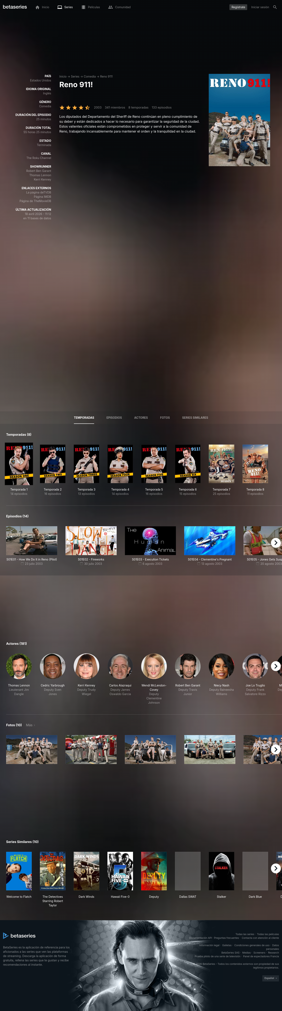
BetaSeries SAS (230, 952)
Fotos (165, 417)
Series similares (195, 417)
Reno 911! (106, 76)
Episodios (114, 417)
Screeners (259, 952)
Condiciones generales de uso (252, 945)
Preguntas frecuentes (226, 937)
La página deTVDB (38, 192)
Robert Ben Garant (38, 171)
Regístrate (238, 7)
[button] (19, 679)
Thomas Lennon (40, 175)
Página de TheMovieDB (35, 201)
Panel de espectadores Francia (261, 956)
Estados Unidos (40, 80)
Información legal (209, 945)
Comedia (90, 76)
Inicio (63, 76)
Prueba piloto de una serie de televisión (217, 956)
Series (75, 76)
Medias (246, 952)
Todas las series (245, 934)
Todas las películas (268, 934)
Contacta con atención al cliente (260, 937)
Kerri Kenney (42, 179)
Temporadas (84, 417)
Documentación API (200, 937)
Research (273, 952)
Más (29, 725)
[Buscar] (275, 7)
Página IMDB (42, 196)
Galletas (227, 945)
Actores (141, 417)
